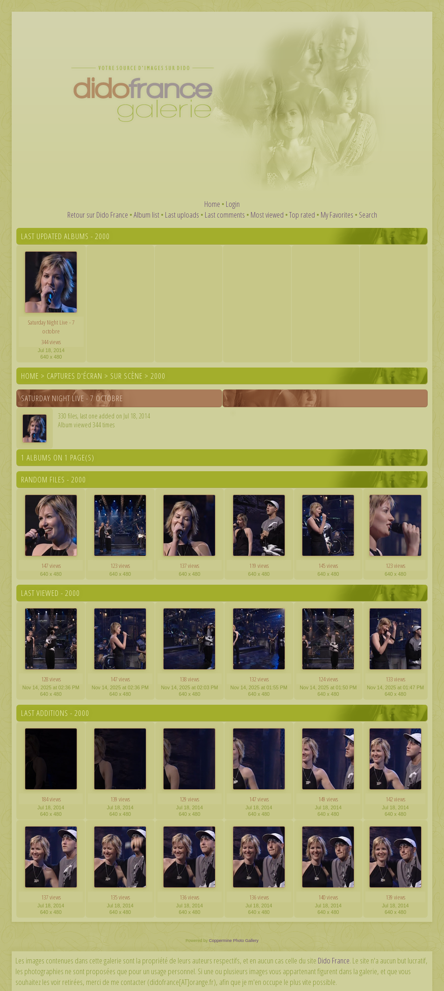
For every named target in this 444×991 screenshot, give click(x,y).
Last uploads (182, 214)
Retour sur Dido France (97, 214)
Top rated (302, 214)
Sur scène (126, 375)
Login (233, 203)
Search (368, 214)
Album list (146, 214)
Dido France (334, 960)
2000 (157, 375)
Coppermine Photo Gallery (233, 940)
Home (212, 203)
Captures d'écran (74, 375)
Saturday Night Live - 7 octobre (72, 398)
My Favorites (337, 214)
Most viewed (267, 214)
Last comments (225, 214)
